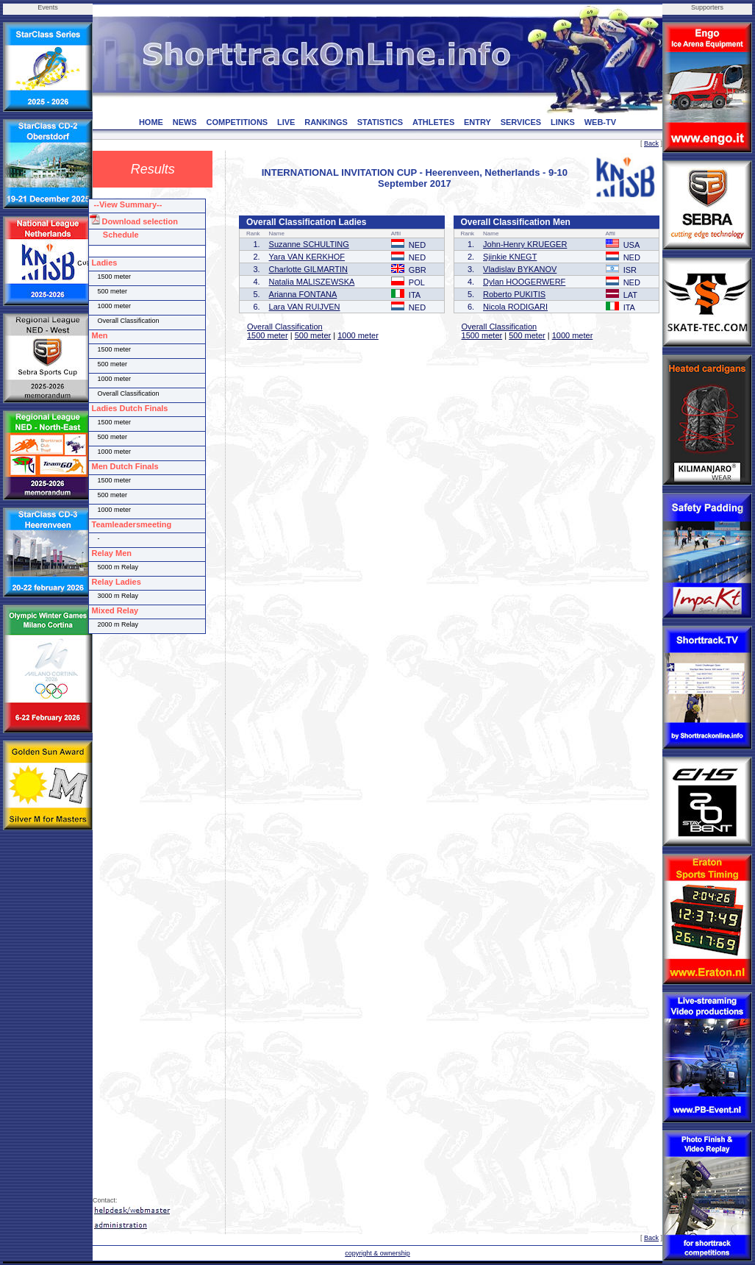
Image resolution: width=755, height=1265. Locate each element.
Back (651, 143)
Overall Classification (285, 326)
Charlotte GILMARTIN (308, 269)
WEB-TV (600, 122)
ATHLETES (433, 122)
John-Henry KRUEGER (525, 244)
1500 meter (267, 335)
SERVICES (521, 122)
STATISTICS (380, 122)
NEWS (185, 122)
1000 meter (358, 335)
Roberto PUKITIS (514, 294)
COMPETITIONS (237, 122)
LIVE (286, 122)
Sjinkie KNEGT (510, 256)
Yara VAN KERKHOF (307, 256)
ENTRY (477, 122)
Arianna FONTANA (303, 294)
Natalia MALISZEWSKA (312, 281)
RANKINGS (326, 122)
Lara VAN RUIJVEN (304, 306)
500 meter (313, 335)
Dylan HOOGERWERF (524, 281)
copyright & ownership (377, 1253)
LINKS (563, 122)
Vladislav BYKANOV (520, 269)
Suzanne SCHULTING (309, 244)
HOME (151, 122)
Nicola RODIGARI (515, 306)
